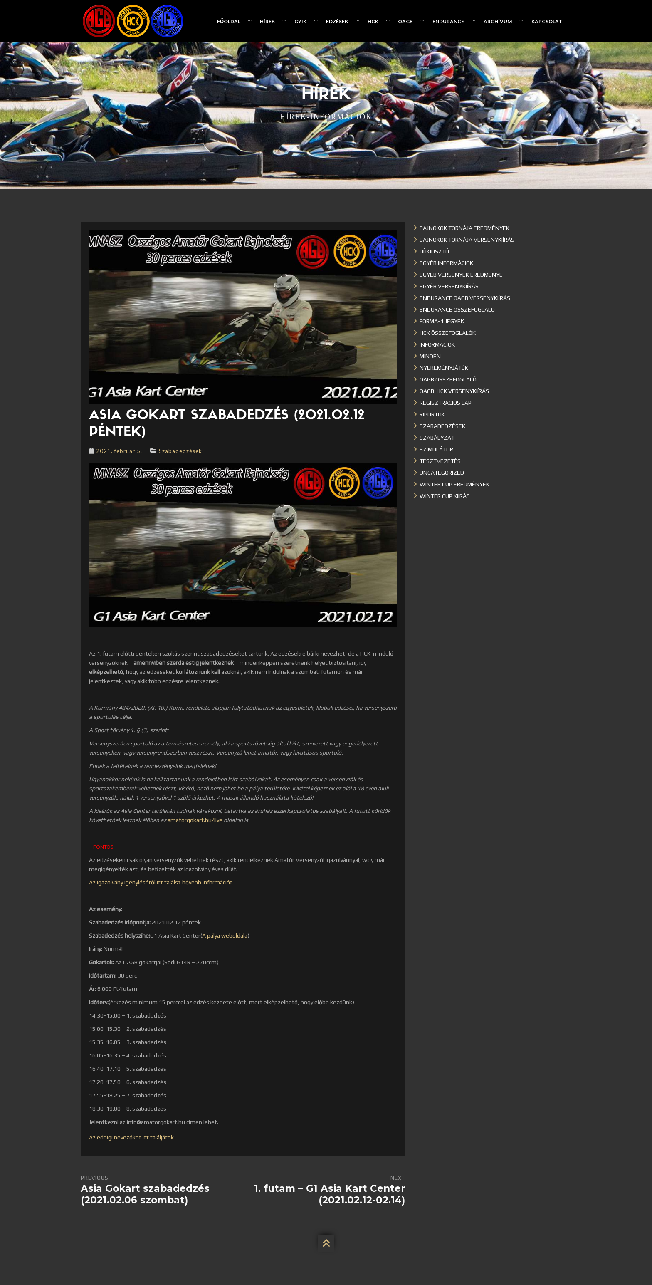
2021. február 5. (119, 451)
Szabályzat (437, 437)
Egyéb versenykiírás (449, 286)
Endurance (448, 21)
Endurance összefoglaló (457, 309)
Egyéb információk (446, 263)
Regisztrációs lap (446, 402)
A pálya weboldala (224, 935)
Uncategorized (442, 472)
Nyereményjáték (444, 367)
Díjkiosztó (434, 251)
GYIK (300, 21)
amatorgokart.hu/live (195, 820)
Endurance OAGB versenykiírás (465, 298)
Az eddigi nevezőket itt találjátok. (132, 1137)
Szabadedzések (180, 451)
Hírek (267, 21)
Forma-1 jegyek (442, 321)
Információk (437, 344)
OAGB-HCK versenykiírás (454, 391)
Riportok (432, 414)
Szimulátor (436, 449)
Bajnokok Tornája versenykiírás (467, 239)
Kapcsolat (546, 21)
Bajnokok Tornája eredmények (464, 228)
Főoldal (228, 21)
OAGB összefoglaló (448, 379)
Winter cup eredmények (454, 484)
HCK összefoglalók (448, 332)
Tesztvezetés (440, 461)
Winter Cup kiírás (445, 496)
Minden (430, 356)
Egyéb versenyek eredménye (461, 274)
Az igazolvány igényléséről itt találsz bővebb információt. (161, 882)
